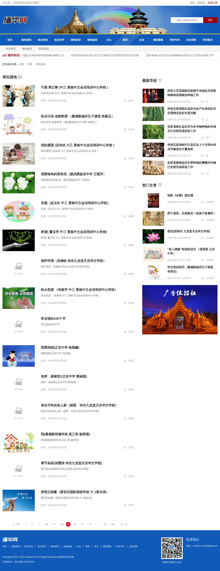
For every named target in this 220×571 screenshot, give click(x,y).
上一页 (15, 524)
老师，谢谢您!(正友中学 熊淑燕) (64, 376)
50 (74, 524)
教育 (125, 39)
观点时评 (59, 39)
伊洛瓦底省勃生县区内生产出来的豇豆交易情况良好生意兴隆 (107, 55)
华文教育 (11, 48)
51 (82, 524)
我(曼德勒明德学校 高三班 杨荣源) (65, 434)
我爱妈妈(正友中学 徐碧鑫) (60, 347)
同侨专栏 (175, 39)
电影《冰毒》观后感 (180, 195)
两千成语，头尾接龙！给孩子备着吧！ (191, 213)
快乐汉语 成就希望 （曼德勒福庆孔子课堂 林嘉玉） (77, 116)
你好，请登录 (198, 2)
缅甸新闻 (26, 39)
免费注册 (212, 2)
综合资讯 (43, 39)
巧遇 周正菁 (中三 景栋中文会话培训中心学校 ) (74, 87)
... (39, 524)
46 (46, 524)
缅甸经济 (76, 39)
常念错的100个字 (53, 318)
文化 (108, 39)
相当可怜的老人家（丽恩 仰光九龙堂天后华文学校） (79, 405)
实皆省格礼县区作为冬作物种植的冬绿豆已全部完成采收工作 (182, 55)
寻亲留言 (208, 39)
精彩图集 (158, 39)
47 (54, 524)
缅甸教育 (27, 48)
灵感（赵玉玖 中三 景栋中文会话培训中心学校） (75, 203)
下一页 (124, 524)
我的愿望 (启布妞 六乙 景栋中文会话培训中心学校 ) (77, 145)
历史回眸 (191, 39)
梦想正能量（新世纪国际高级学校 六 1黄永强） (75, 492)
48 (62, 524)
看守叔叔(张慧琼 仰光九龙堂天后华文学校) (71, 463)
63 (105, 524)
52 (90, 524)
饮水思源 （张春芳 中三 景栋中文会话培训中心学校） (79, 290)
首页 (9, 39)
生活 (141, 39)
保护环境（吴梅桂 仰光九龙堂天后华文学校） (73, 261)
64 (112, 524)
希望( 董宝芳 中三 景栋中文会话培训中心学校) (74, 232)
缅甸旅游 (92, 39)
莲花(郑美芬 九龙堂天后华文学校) (188, 231)
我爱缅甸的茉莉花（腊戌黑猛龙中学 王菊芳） (73, 174)
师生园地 (44, 48)
